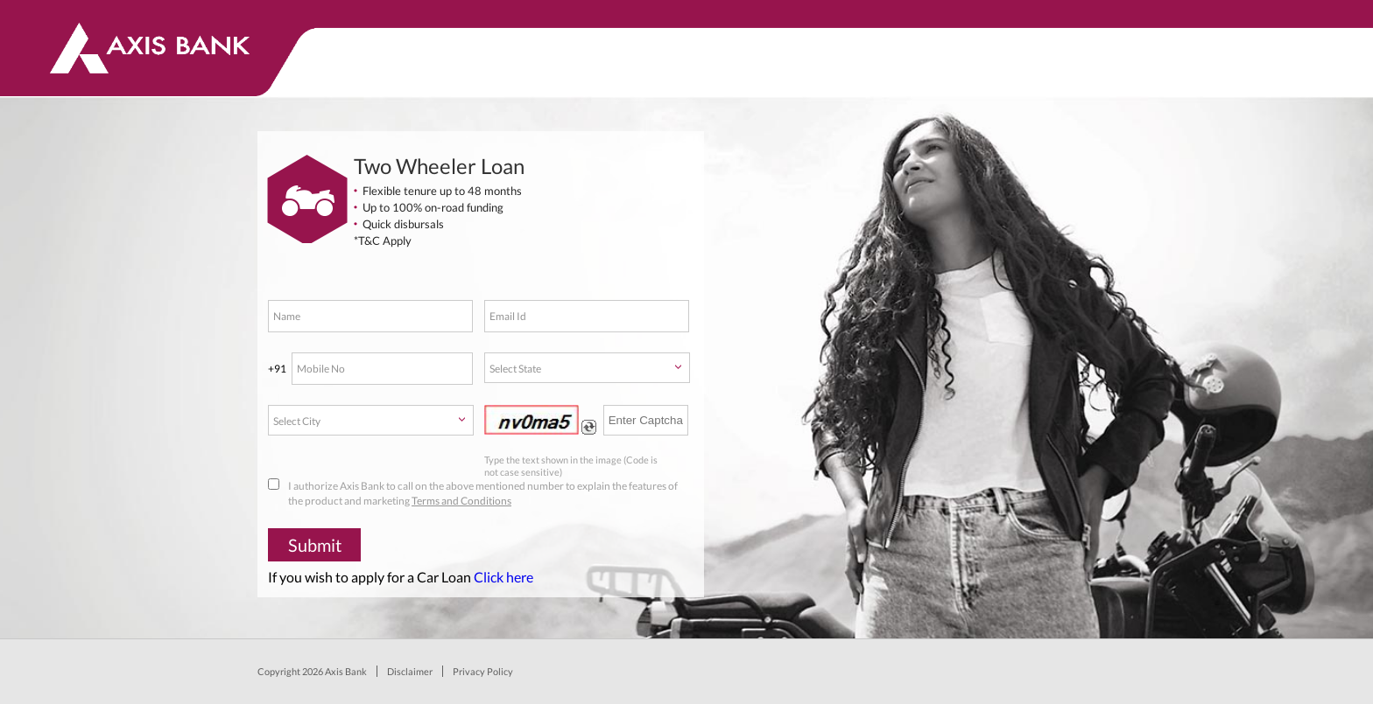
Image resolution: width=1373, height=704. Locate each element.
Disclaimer (410, 671)
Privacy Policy (483, 671)
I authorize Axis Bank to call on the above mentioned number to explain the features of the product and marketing (473, 492)
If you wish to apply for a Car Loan (400, 576)
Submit (314, 544)
